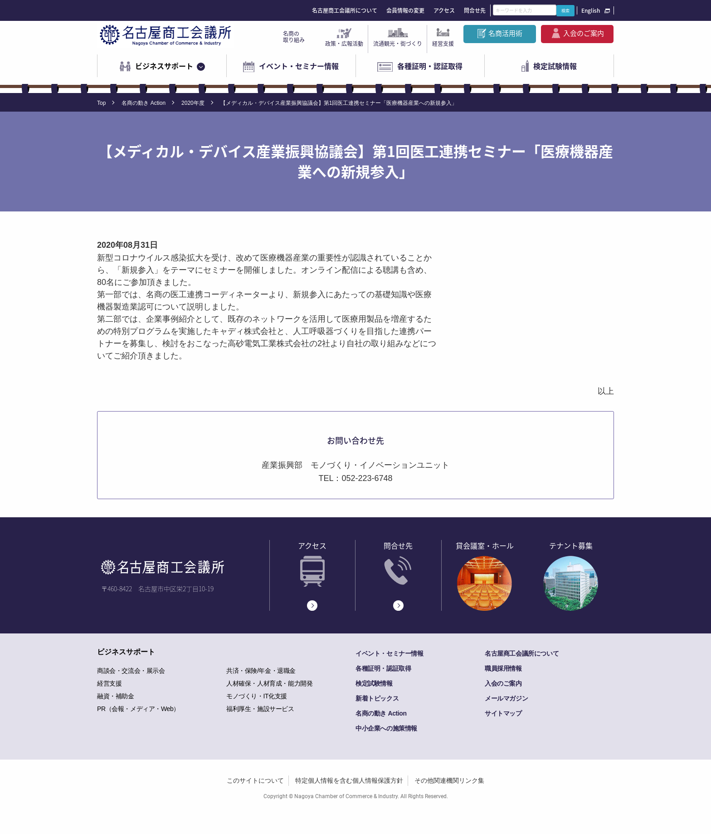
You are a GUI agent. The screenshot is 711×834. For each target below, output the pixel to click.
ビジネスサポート (164, 65)
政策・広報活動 (344, 43)
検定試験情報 (555, 65)
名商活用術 (505, 33)
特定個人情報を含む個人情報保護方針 (349, 780)
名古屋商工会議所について (344, 10)
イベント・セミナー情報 (299, 65)
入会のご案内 (583, 33)
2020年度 (193, 103)
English (590, 10)
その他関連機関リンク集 (449, 780)
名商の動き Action (144, 103)
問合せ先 (475, 10)
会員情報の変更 (405, 10)
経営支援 (443, 43)
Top (101, 103)
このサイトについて (255, 780)
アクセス (444, 10)
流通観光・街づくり (397, 43)
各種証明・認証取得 (430, 65)
